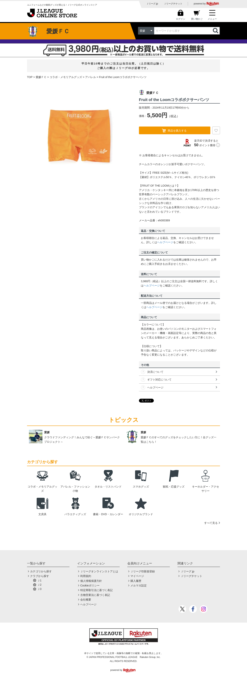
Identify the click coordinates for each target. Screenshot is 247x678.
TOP (30, 77)
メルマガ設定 (138, 585)
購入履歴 (135, 580)
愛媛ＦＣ (41, 77)
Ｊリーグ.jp (152, 3)
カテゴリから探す (41, 571)
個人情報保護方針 (91, 580)
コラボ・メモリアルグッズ (66, 77)
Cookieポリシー (90, 585)
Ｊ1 (39, 580)
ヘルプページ (165, 242)
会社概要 (85, 599)
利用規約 (85, 576)
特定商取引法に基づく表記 (96, 590)
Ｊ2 (39, 584)
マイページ (137, 576)
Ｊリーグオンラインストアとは (99, 571)
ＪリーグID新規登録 (142, 571)
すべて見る (211, 522)
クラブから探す (39, 576)
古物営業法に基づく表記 (95, 594)
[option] (80, 135)
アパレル (90, 77)
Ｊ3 (39, 588)
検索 (216, 30)
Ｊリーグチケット (173, 3)
